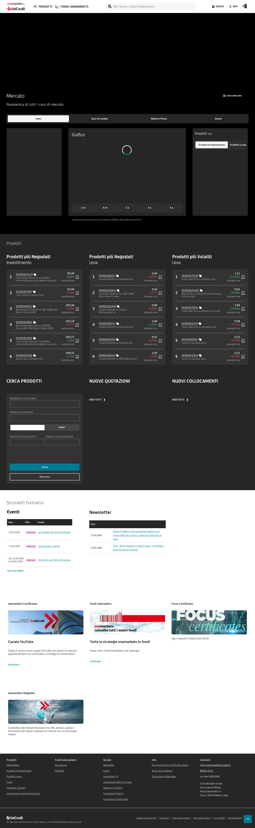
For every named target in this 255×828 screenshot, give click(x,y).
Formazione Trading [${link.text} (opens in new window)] (113, 793)
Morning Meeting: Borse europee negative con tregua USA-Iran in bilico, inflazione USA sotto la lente (137, 535)
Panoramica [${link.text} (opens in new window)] (61, 765)
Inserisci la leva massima (59, 436)
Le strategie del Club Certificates (54, 532)
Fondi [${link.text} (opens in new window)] (9, 782)
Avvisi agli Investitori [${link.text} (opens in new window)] (162, 770)
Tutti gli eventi (15, 571)
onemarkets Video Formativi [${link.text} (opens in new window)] (117, 782)
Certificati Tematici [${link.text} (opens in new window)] (16, 787)
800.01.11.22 (206, 770)
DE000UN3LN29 (190, 355)
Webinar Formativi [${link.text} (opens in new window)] (112, 787)
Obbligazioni (13, 765)
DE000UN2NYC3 (107, 323)
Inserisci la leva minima (23, 436)
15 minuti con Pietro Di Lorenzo (54, 560)
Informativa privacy (201, 818)
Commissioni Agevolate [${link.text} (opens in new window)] (164, 776)
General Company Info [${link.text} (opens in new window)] (146, 818)
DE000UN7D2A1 (190, 307)
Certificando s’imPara (49, 546)
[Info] (233, 7)
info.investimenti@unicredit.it (215, 765)
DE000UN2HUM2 (190, 290)
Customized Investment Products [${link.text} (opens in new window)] (23, 793)
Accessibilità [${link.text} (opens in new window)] (219, 818)
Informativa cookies (181, 818)
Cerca (45, 467)
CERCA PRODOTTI (24, 381)
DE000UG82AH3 (107, 355)
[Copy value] (35, 274)
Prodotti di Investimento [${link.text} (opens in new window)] (19, 770)
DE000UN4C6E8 (107, 339)
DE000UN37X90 (190, 275)
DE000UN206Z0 (24, 338)
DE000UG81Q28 (24, 355)
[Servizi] (218, 7)
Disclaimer (164, 818)
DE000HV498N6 (24, 322)
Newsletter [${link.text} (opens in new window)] (108, 765)
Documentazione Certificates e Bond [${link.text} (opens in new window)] (170, 765)
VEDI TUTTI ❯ (97, 399)
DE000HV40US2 (24, 306)
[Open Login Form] (244, 7)
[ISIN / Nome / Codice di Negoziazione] (154, 6)
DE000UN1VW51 (107, 290)
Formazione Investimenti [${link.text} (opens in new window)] (115, 799)
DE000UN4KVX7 (107, 275)
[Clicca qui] (45, 638)
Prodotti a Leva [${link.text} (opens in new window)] (14, 776)
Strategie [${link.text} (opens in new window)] (59, 770)
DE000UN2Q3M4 (107, 306)
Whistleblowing (235, 818)
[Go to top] (248, 819)
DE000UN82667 (190, 339)
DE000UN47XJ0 (190, 323)
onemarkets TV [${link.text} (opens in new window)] (110, 776)
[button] (38, 118)
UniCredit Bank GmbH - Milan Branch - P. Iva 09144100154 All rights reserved (47, 822)
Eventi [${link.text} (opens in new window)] (106, 770)
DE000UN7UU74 (24, 274)
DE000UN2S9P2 (24, 291)
